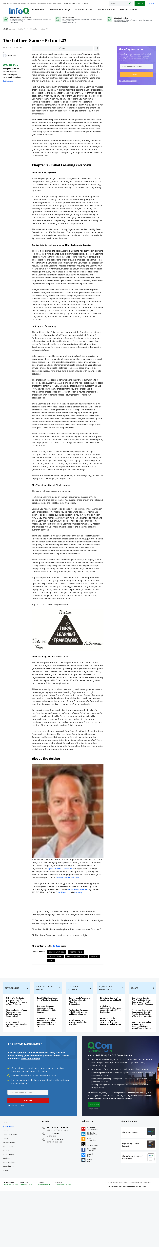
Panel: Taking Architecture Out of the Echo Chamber (49, 1040)
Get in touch (12, 84)
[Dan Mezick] (9, 59)
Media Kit (11, 1207)
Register (135, 3)
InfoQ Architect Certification (60, 1177)
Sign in (147, 3)
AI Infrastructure (84, 10)
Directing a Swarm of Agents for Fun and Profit (108, 1040)
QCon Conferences (14, 1183)
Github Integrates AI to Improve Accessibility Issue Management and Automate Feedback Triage (49, 1064)
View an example (30, 1104)
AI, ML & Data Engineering (105, 1028)
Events (134, 10)
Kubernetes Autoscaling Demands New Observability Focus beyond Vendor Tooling (138, 1069)
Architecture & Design (60, 10)
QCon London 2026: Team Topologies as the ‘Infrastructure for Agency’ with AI (20, 1055)
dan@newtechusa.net (44, 915)
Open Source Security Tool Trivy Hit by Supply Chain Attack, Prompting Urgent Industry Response (138, 1042)
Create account (13, 1175)
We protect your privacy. (123, 84)
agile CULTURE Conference (69, 892)
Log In (10, 1179)
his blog (56, 918)
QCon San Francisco (57, 1189)
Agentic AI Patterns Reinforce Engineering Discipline (79, 1062)
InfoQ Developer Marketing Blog (13, 1213)
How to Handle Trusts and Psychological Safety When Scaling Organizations (78, 1041)
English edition (73, 3)
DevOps (124, 10)
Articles (25, 32)
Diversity (10, 1219)
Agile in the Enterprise (78, 989)
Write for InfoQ (13, 1191)
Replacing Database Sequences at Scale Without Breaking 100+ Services (49, 1051)
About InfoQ (12, 1199)
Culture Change (56, 989)
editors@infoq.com (47, 1238)
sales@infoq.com (30, 1238)
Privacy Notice (111, 1240)
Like (40, 51)
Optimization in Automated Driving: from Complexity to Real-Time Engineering (108, 1051)
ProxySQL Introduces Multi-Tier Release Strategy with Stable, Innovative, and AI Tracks (108, 1064)
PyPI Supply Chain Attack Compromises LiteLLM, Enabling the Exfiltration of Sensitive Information (138, 1056)
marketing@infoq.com (64, 1238)
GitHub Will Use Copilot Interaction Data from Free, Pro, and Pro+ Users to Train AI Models (20, 1042)
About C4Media (13, 1203)
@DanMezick (39, 918)
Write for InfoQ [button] (87, 3)
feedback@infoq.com (15, 1240)
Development (38, 10)
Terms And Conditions (126, 1240)
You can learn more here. (86, 901)
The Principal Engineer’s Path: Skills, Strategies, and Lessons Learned (79, 1052)
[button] (132, 77)
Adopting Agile (77, 984)
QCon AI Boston (55, 1183)
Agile (64, 993)
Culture (58, 978)
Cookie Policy (139, 1240)
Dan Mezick (16, 59)
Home (9, 1171)
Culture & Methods (107, 10)
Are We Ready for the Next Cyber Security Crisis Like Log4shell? (19, 1066)
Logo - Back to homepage (17, 9)
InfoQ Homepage (13, 32)
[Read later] (48, 51)
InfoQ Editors (12, 1195)
